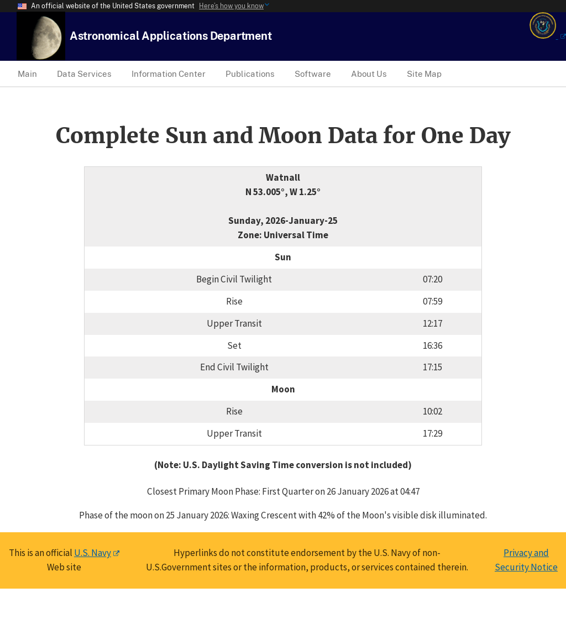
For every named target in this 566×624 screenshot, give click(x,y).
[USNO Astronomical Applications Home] (171, 36)
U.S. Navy (92, 553)
